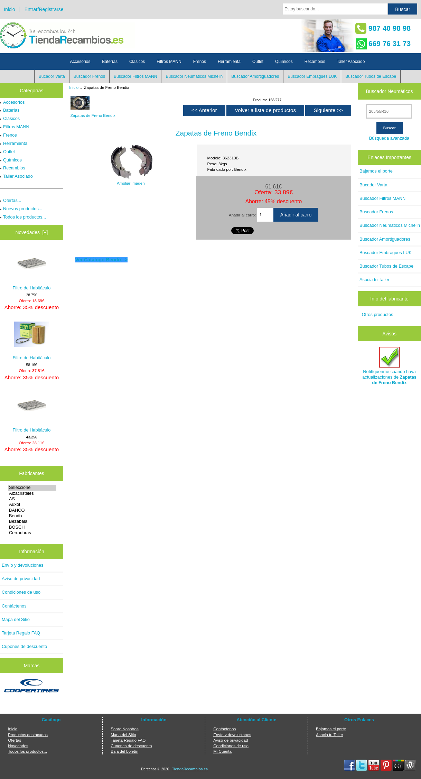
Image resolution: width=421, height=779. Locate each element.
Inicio (9, 9)
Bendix (32, 516)
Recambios (315, 61)
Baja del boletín (124, 751)
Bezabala (32, 521)
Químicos (284, 61)
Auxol (32, 504)
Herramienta (229, 61)
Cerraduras (32, 533)
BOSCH (32, 527)
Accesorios (80, 61)
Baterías (110, 61)
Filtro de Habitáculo (32, 269)
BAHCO (32, 510)
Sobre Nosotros (125, 728)
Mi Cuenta (222, 751)
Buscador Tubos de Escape (370, 76)
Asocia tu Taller (374, 279)
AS (32, 499)
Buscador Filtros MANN (135, 76)
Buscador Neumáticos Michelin (194, 76)
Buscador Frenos (89, 76)
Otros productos (377, 314)
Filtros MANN (169, 61)
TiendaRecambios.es (190, 769)
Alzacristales (32, 493)
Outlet (257, 61)
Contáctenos (14, 606)
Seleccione (32, 487)
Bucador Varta (52, 76)
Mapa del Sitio (16, 619)
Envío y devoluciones (23, 565)
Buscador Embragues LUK (312, 76)
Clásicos (137, 61)
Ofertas (14, 740)
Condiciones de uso (21, 592)
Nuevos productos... (21, 208)
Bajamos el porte (376, 171)
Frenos (199, 61)
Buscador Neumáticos (389, 91)
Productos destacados (28, 734)
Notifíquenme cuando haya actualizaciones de (389, 366)
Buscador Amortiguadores (255, 76)
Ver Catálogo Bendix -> (101, 259)
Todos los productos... (23, 217)
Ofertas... (10, 200)
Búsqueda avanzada (389, 138)
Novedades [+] (31, 232)
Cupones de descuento (24, 646)
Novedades (18, 745)
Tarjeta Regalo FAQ (21, 633)
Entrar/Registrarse (44, 9)
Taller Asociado (351, 61)
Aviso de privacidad (21, 578)
